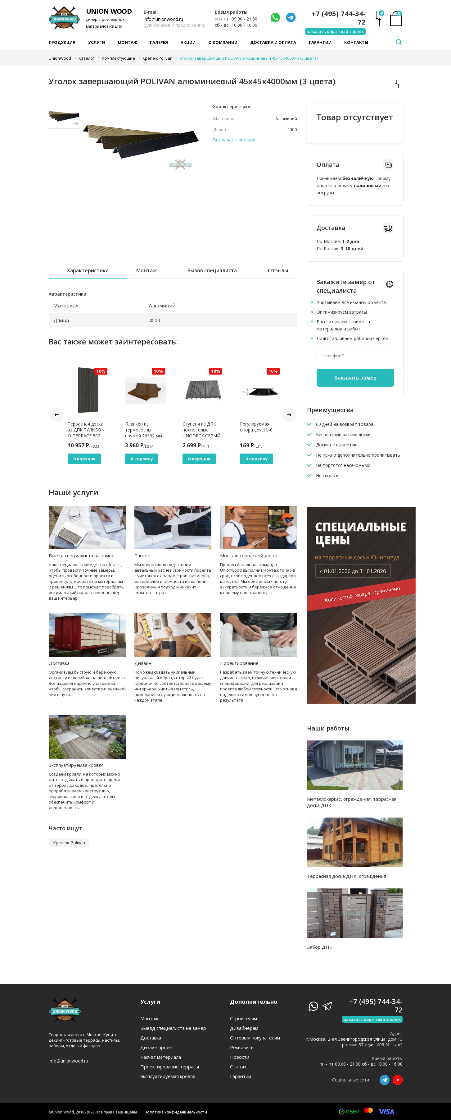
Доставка (59, 663)
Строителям (243, 1018)
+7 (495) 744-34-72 (339, 17)
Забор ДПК (319, 947)
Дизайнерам (244, 1028)
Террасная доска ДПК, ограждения (346, 876)
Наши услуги (73, 492)
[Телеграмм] (291, 17)
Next (289, 415)
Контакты (356, 42)
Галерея (159, 42)
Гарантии (320, 42)
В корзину (84, 459)
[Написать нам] (275, 17)
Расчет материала (160, 1057)
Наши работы (328, 728)
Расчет (142, 555)
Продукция (62, 42)
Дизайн (142, 663)
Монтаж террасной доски (248, 555)
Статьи (238, 1067)
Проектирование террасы (169, 1067)
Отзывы (278, 270)
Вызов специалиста (212, 270)
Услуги (96, 42)
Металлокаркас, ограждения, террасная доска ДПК (351, 802)
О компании (222, 42)
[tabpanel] (141, 147)
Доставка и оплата (273, 42)
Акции (188, 42)
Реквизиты (242, 1047)
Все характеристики (234, 140)
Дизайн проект (157, 1047)
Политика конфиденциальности (176, 1112)
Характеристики (88, 270)
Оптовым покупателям (255, 1038)
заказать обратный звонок (335, 31)
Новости (239, 1057)
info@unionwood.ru (163, 19)
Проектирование (239, 663)
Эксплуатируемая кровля (76, 765)
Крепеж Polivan (69, 843)
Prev (56, 415)
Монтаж (127, 42)
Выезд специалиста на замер (82, 555)
